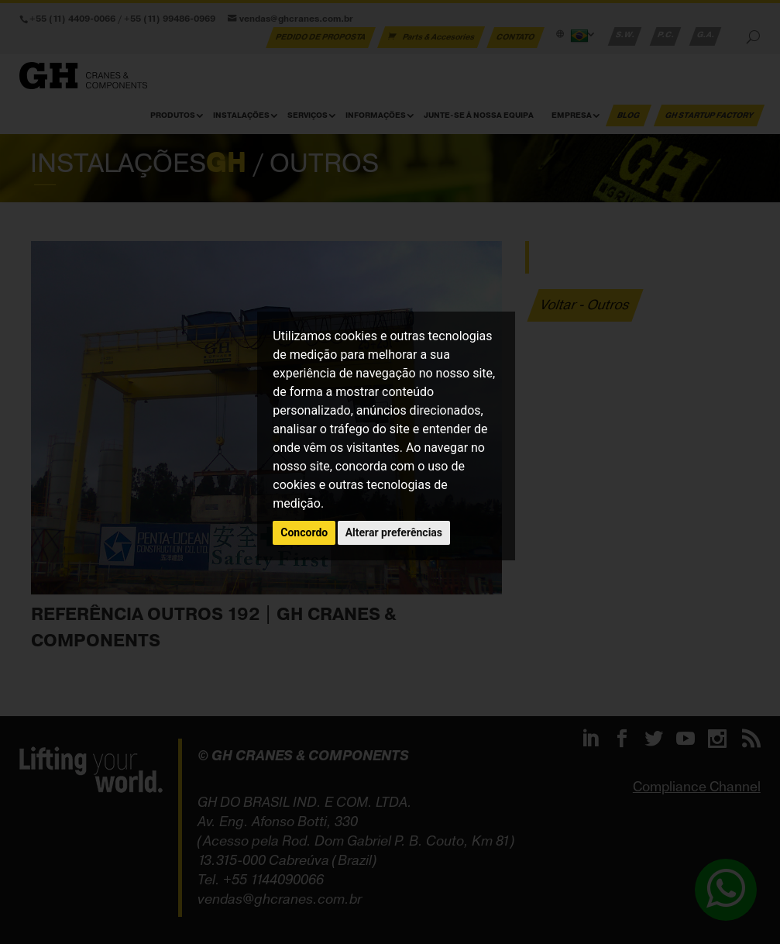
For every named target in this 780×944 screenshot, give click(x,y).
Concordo (304, 532)
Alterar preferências (393, 532)
